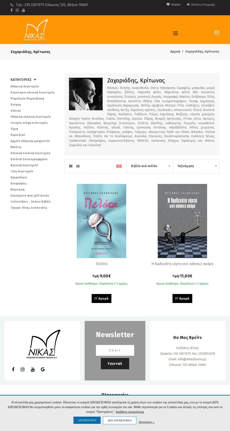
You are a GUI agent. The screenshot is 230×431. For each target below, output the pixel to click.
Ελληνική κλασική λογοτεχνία (31, 116)
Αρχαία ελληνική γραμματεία (30, 141)
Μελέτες (16, 147)
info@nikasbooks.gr (192, 360)
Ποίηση (16, 104)
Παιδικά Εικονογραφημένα (29, 159)
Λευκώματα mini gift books (30, 195)
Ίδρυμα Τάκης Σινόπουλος (29, 207)
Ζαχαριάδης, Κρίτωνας (202, 51)
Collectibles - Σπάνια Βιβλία (31, 201)
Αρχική (175, 51)
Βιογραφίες (19, 183)
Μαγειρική (18, 189)
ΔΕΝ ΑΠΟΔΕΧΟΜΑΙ (120, 420)
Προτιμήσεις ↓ (146, 421)
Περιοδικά (18, 135)
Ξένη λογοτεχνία (22, 171)
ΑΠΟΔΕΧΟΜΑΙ (87, 420)
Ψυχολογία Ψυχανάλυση (27, 98)
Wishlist (167, 5)
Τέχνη (14, 128)
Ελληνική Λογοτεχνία (25, 86)
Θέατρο (16, 110)
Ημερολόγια (19, 177)
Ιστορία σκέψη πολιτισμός (29, 122)
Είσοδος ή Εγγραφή (198, 5)
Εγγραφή (115, 364)
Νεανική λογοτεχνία (24, 165)
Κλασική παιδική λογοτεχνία (30, 153)
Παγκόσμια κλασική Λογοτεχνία (33, 92)
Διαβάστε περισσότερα (129, 412)
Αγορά (101, 299)
